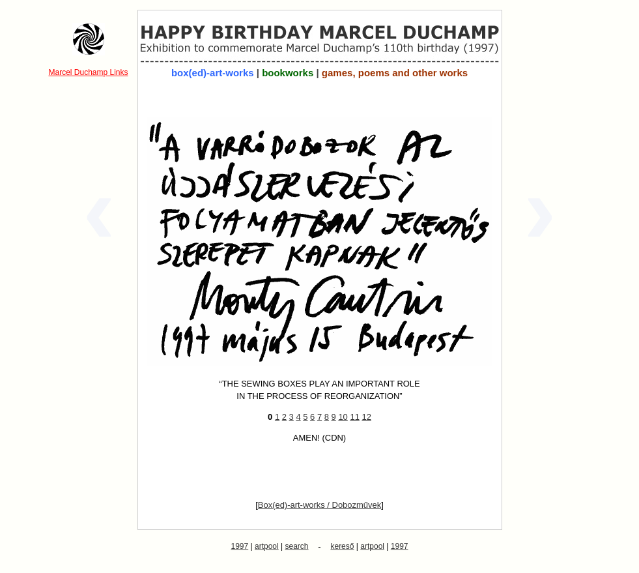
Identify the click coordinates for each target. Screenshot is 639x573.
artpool (267, 546)
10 (342, 417)
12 (366, 417)
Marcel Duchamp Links (88, 72)
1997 (240, 546)
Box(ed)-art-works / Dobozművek (319, 505)
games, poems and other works (395, 72)
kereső (342, 546)
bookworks (287, 72)
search (297, 546)
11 (354, 417)
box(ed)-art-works (212, 72)
